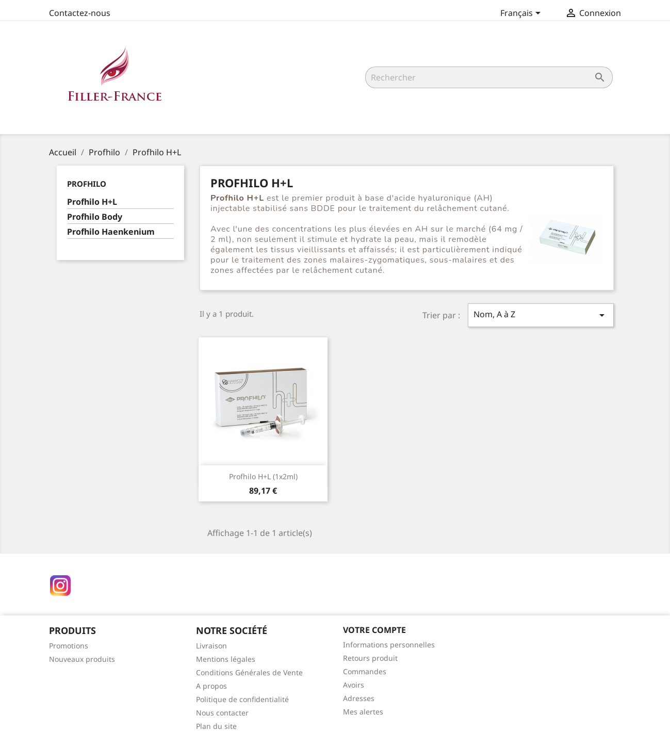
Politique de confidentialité (242, 699)
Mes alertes (363, 712)
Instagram (60, 585)
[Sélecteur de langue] (522, 14)
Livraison (211, 646)
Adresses (358, 698)
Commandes (364, 671)
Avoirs (353, 685)
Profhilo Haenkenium (111, 231)
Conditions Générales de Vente (249, 672)
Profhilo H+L (92, 202)
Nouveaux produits (82, 659)
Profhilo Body (94, 217)
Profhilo (86, 183)
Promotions (68, 646)
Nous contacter (222, 713)
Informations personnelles (389, 644)
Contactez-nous (79, 13)
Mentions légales (225, 659)
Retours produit (370, 658)
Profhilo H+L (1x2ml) (263, 476)
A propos (211, 686)
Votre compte (374, 630)
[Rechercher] (489, 77)
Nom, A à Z (540, 314)
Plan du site (216, 726)
